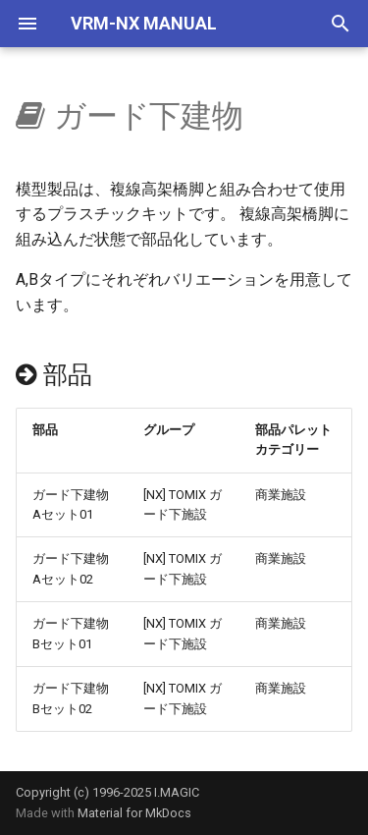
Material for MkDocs (134, 813)
